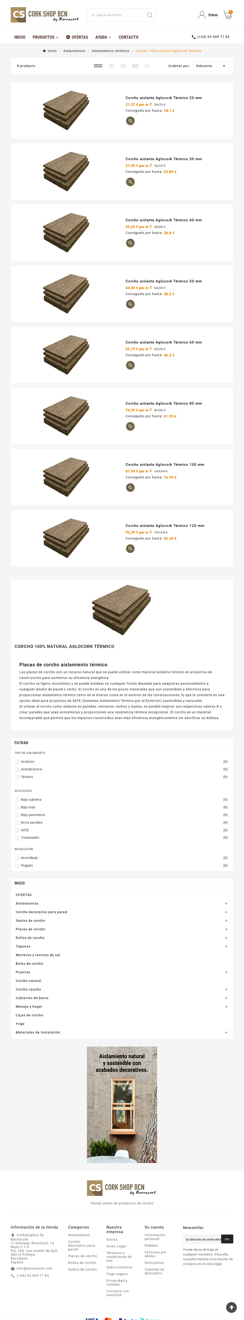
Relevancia (211, 66)
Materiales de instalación (38, 1032)
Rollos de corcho (30, 938)
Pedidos (151, 1245)
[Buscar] (115, 15)
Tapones (23, 946)
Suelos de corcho (30, 920)
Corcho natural (28, 981)
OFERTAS (24, 895)
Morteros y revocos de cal (38, 955)
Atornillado (124, 858)
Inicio (20, 883)
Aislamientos (27, 903)
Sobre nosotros (119, 1267)
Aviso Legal (116, 1246)
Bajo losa (124, 807)
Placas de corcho (30, 929)
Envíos (112, 1239)
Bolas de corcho (29, 963)
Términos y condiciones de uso (119, 1256)
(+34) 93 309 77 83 (33, 1276)
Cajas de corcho (29, 1015)
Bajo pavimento (124, 815)
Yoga (20, 1024)
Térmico (124, 777)
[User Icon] (208, 15)
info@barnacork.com (34, 1268)
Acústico (124, 761)
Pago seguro (117, 1274)
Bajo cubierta (124, 799)
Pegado (124, 865)
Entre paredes (124, 822)
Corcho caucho (28, 989)
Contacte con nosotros (118, 1293)
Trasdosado (124, 837)
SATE (124, 830)
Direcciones (154, 1263)
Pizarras (23, 972)
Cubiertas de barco (32, 998)
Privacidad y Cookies (117, 1282)
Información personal (155, 1237)
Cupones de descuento (154, 1271)
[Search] (149, 15)
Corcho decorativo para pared (41, 912)
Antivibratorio (124, 769)
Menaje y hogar (29, 1006)
